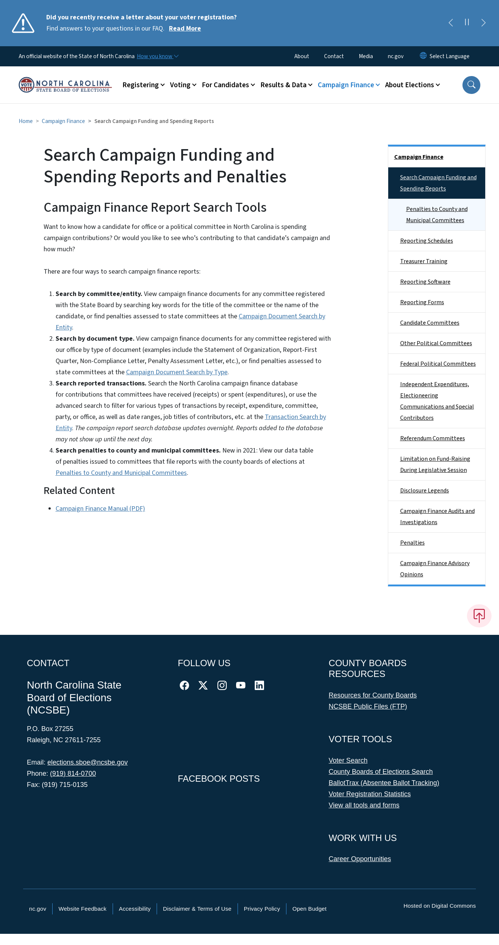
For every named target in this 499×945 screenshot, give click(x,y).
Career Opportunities (360, 859)
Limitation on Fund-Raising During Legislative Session (435, 464)
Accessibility (135, 908)
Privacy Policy (262, 908)
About (301, 56)
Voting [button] (180, 85)
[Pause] (467, 23)
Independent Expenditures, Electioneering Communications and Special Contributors (437, 401)
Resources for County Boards (373, 695)
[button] (471, 85)
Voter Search (348, 760)
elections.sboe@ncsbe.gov (87, 762)
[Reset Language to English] (423, 56)
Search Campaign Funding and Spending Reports (438, 183)
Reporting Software (425, 282)
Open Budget (309, 908)
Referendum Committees (432, 438)
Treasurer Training (424, 261)
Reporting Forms (422, 302)
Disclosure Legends (424, 490)
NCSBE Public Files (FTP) (368, 706)
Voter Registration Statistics (370, 794)
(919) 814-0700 (73, 773)
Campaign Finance (63, 121)
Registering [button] (140, 85)
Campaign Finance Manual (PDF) (100, 508)
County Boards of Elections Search (381, 771)
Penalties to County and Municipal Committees (121, 473)
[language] (450, 56)
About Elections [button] (409, 85)
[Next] (483, 23)
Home (26, 121)
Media (366, 56)
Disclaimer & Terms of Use (197, 908)
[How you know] (157, 56)
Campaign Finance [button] (346, 85)
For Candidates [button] (225, 85)
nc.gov (396, 56)
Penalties (412, 543)
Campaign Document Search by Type (176, 372)
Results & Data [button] (283, 85)
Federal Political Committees (438, 364)
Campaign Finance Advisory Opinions (435, 569)
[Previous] (450, 23)
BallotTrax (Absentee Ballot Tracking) (384, 783)
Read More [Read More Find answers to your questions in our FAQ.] (185, 28)
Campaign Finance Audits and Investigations (437, 516)
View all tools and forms (364, 805)
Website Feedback (83, 908)
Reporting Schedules (426, 241)
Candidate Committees (429, 323)
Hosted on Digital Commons (440, 906)
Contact (334, 56)
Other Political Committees (436, 343)
